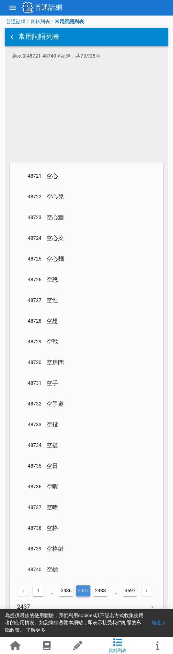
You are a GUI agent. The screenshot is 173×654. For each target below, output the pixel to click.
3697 (130, 590)
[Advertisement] (86, 112)
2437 (83, 590)
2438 (100, 590)
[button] (12, 36)
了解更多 (35, 630)
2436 (66, 590)
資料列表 (40, 22)
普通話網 (16, 22)
